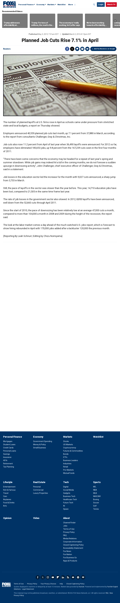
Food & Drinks (8, 503)
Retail (65, 467)
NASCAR (97, 496)
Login (100, 4)
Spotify (78, 577)
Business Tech (69, 496)
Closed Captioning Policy (73, 545)
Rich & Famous (9, 490)
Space (65, 509)
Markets (51, 5)
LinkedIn (63, 577)
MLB (95, 493)
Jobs (65, 526)
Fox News (67, 551)
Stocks (66, 441)
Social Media (68, 490)
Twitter (72, 49)
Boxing (96, 499)
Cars (5, 496)
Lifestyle (7, 482)
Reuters (6, 49)
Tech (66, 482)
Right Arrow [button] (115, 20)
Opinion (7, 518)
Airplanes (7, 499)
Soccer (96, 503)
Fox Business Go (70, 558)
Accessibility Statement (73, 548)
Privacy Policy (69, 532)
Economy (40, 5)
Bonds (65, 454)
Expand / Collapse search (94, 5)
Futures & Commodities (73, 451)
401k (5, 460)
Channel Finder (69, 523)
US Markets (68, 444)
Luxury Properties (40, 493)
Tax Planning (8, 467)
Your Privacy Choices (48, 584)
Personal (37, 487)
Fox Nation (67, 554)
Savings (6, 454)
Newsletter (73, 577)
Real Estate (39, 482)
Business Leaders (70, 460)
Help (61, 584)
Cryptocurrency (69, 448)
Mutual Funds (68, 473)
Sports (96, 482)
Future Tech (68, 503)
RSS (68, 577)
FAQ (65, 535)
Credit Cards (8, 448)
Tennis (96, 509)
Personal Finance (26, 5)
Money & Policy (39, 444)
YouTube (53, 577)
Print (82, 49)
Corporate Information (72, 542)
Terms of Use (68, 529)
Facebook (67, 49)
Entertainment (9, 487)
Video (36, 518)
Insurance (7, 457)
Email (87, 49)
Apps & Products (70, 561)
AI (64, 506)
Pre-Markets (68, 470)
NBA (95, 490)
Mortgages (7, 441)
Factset (81, 587)
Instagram (48, 577)
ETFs (65, 457)
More (70, 5)
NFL (94, 487)
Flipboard (58, 577)
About (66, 518)
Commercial (38, 490)
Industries (67, 464)
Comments (77, 49)
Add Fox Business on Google (104, 49)
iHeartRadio (83, 577)
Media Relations (70, 538)
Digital (65, 487)
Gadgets (66, 493)
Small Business (39, 448)
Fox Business (9, 4)
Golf (95, 506)
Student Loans (9, 444)
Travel (5, 493)
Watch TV (111, 4)
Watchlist (61, 5)
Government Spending (42, 441)
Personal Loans (9, 451)
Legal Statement (28, 589)
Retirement (8, 464)
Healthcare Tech (70, 499)
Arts (5, 506)
